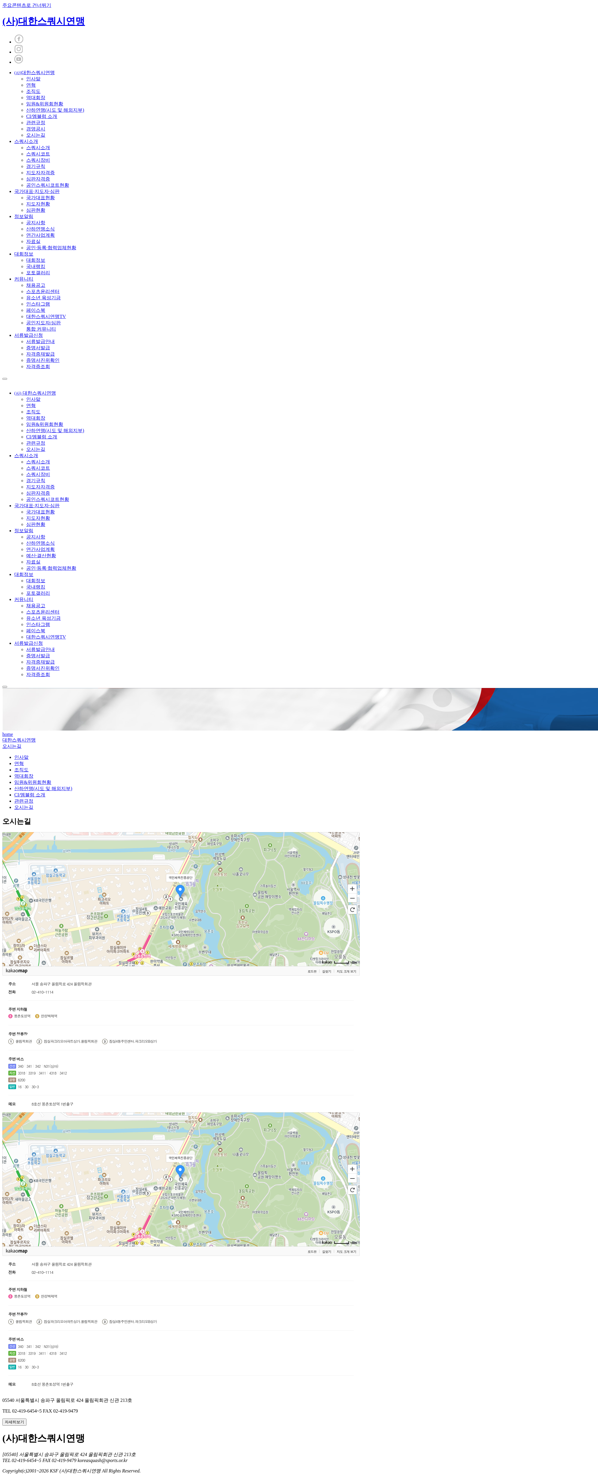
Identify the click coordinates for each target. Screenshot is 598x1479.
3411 (42, 1072)
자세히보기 (14, 1422)
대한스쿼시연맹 (34, 72)
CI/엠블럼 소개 (41, 116)
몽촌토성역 (22, 1015)
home (7, 734)
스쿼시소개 (26, 141)
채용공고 (35, 285)
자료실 (33, 241)
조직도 (33, 91)
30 (26, 1086)
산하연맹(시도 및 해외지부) (55, 110)
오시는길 (35, 135)
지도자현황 (38, 203)
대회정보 (23, 253)
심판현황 (35, 210)
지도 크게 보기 (346, 971)
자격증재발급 (40, 353)
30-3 (35, 1086)
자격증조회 (38, 366)
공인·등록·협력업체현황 (51, 247)
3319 (31, 1072)
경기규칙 (35, 166)
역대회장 (35, 97)
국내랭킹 (35, 266)
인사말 (33, 78)
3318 (21, 1072)
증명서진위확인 (43, 360)
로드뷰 (312, 971)
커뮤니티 (23, 278)
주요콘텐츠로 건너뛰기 (26, 5)
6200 (21, 1079)
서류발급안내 (40, 341)
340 (20, 1066)
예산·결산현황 (41, 555)
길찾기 (326, 971)
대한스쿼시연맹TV (46, 316)
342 (38, 1066)
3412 (63, 1072)
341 (29, 1066)
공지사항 (35, 222)
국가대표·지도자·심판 (37, 191)
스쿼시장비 (38, 160)
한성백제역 (49, 1015)
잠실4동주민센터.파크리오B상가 (133, 1041)
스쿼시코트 (38, 153)
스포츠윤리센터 (43, 291)
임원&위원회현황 (44, 103)
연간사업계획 (40, 235)
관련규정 (35, 122)
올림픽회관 (23, 1041)
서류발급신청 (28, 335)
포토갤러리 (38, 272)
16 (19, 1086)
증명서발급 (38, 347)
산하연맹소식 (40, 228)
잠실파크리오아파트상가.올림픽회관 (70, 1041)
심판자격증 (38, 178)
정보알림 (23, 216)
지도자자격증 (40, 172)
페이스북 (35, 310)
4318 (52, 1072)
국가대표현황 (40, 197)
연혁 (31, 85)
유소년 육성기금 (43, 297)
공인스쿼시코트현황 (47, 185)
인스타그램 (38, 303)
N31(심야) (51, 1066)
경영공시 (35, 128)
